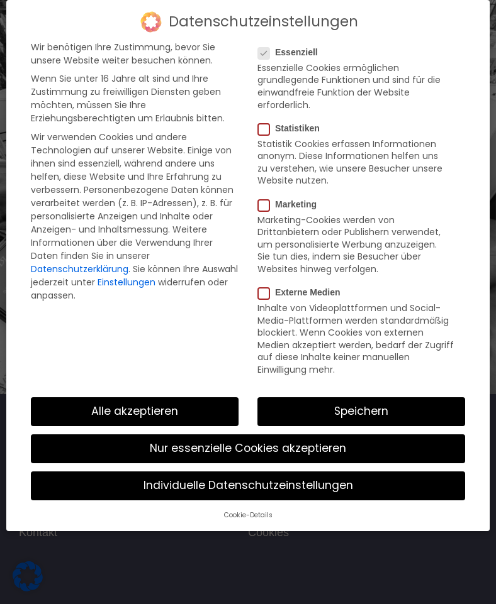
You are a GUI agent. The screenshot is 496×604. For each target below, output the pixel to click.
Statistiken (292, 128)
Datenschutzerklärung (79, 268)
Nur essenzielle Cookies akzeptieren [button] (248, 447)
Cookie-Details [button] (248, 514)
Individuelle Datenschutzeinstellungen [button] (248, 484)
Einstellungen (126, 281)
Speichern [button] (361, 410)
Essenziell (291, 52)
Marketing (291, 203)
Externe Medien (302, 292)
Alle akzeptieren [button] (134, 410)
